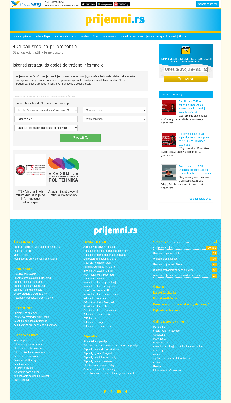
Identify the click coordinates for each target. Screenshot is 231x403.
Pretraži (80, 139)
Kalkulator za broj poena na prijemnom (35, 327)
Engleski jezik (160, 344)
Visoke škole (21, 257)
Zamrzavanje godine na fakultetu (32, 378)
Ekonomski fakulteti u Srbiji (98, 273)
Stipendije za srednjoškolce (98, 363)
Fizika (156, 364)
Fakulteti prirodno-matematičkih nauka (104, 257)
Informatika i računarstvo (167, 372)
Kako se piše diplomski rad (29, 342)
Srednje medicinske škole (28, 292)
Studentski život (91, 39)
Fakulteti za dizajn (93, 324)
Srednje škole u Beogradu (28, 284)
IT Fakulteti (89, 320)
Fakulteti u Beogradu (95, 300)
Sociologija (159, 352)
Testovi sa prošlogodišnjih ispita (31, 319)
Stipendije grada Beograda (98, 355)
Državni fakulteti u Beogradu (99, 304)
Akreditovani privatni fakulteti (99, 249)
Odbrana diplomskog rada (28, 346)
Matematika (159, 341)
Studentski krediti (23, 370)
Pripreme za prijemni (25, 315)
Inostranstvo (111, 39)
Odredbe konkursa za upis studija (32, 354)
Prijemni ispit (44, 39)
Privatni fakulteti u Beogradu (99, 288)
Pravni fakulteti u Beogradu (98, 277)
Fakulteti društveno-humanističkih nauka (105, 253)
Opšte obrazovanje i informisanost (172, 360)
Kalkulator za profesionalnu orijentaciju (35, 261)
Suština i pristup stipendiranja (99, 371)
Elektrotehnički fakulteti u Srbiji (100, 261)
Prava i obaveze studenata (28, 358)
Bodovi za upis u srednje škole (31, 296)
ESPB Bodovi (21, 382)
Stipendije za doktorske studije (100, 359)
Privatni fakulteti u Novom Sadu (101, 296)
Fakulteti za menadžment (97, 328)
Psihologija (159, 329)
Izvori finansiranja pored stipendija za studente (109, 375)
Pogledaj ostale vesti (199, 200)
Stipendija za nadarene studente (101, 351)
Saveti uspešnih (22, 366)
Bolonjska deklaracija (25, 362)
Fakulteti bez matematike (97, 316)
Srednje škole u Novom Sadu (30, 288)
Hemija (157, 368)
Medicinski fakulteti (94, 280)
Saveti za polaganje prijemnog (138, 38)
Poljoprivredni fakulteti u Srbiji (100, 269)
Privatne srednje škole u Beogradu (33, 280)
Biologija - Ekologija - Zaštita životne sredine (178, 348)
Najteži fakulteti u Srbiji (96, 292)
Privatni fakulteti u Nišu (96, 308)
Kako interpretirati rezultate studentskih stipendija (110, 347)
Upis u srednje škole (25, 276)
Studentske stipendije (95, 343)
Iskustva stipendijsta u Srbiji (98, 367)
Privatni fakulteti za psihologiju (100, 284)
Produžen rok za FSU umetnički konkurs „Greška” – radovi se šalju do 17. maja (195, 172)
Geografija (159, 337)
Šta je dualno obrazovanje (28, 350)
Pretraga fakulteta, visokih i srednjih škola (37, 249)
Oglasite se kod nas (207, 4)
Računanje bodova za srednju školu (34, 300)
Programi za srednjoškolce (171, 38)
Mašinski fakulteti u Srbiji (97, 265)
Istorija (156, 356)
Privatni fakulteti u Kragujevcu (100, 312)
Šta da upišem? (24, 39)
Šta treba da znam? (67, 39)
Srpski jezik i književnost (166, 333)
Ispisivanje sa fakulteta (26, 374)
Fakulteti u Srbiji (23, 253)
